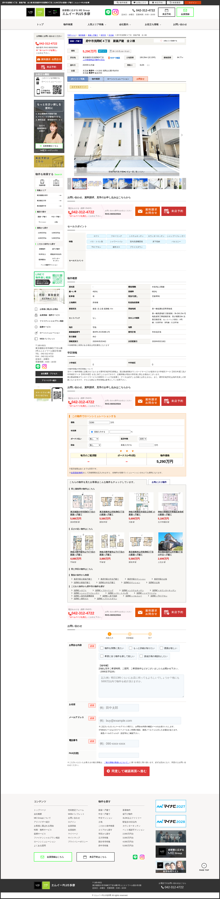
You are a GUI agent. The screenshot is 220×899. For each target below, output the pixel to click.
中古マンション (105, 818)
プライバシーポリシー (78, 842)
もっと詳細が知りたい (142, 648)
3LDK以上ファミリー (132, 818)
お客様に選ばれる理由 (49, 309)
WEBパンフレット (47, 339)
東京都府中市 (41, 206)
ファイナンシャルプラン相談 (51, 321)
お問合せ (140, 79)
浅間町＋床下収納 (109, 596)
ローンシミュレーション (118, 79)
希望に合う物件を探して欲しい (117, 656)
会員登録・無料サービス (50, 315)
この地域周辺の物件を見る (94, 60)
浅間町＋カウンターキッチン (164, 590)
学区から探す (104, 834)
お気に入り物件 (159, 482)
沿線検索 (42, 185)
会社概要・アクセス (49, 374)
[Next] (182, 135)
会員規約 (72, 830)
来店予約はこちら (98, 857)
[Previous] (71, 135)
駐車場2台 (42, 259)
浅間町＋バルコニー (134, 596)
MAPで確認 (114, 57)
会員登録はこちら (55, 857)
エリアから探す (105, 830)
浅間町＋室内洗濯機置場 (84, 596)
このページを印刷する (51, 78)
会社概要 (38, 814)
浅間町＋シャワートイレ (146, 593)
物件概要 (96, 79)
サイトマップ (74, 838)
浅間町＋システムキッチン (133, 590)
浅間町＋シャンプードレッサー (86, 593)
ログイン (72, 822)
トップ (40, 24)
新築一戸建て (42, 217)
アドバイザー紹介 (49, 380)
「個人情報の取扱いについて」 (116, 762)
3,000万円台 (56, 233)
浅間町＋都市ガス (81, 599)
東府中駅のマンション (136, 579)
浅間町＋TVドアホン (158, 596)
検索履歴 (175, 3)
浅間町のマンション (132, 582)
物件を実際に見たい (112, 648)
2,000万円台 (42, 233)
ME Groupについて (42, 818)
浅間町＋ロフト (80, 590)
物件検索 (68, 24)
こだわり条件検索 (106, 826)
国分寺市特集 (104, 842)
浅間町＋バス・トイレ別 (118, 593)
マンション (42, 222)
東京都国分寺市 (42, 195)
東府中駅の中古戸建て (110, 579)
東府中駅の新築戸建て (83, 579)
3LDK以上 (42, 254)
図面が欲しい (168, 648)
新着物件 (42, 249)
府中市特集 (103, 845)
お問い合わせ (180, 24)
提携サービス (45, 327)
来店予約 (166, 14)
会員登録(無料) (77, 473)
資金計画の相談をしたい (154, 656)
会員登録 (185, 14)
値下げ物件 (56, 249)
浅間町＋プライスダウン (107, 599)
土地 (56, 222)
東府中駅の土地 (160, 579)
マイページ (73, 834)
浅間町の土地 (154, 582)
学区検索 (56, 185)
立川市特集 (103, 838)
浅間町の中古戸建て (107, 582)
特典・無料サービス (43, 830)
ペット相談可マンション (49, 265)
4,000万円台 (42, 238)
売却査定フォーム (76, 810)
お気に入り (140, 3)
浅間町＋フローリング (104, 590)
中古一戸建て (56, 217)
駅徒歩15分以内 (56, 254)
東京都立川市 (41, 200)
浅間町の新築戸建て (82, 582)
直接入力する (99, 432)
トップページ (40, 810)
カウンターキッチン (56, 259)
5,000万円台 (56, 238)
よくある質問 (40, 845)
